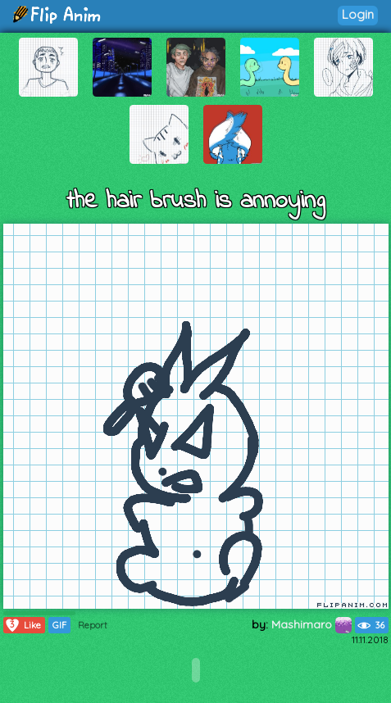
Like (22, 625)
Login (358, 14)
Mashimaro (311, 624)
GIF (59, 625)
